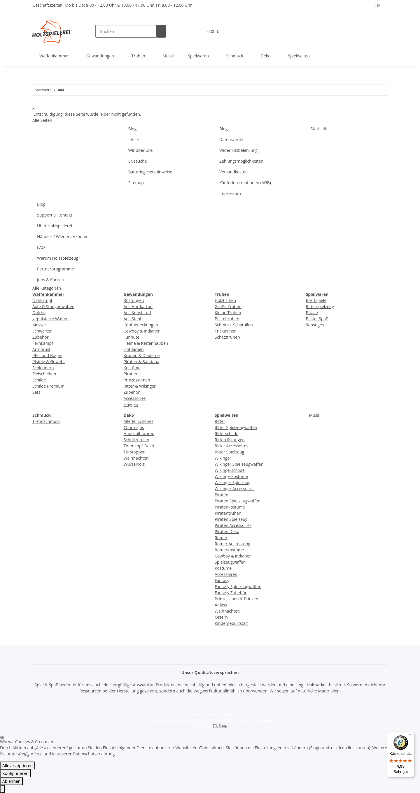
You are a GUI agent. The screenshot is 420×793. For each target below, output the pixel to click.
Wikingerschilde (230, 470)
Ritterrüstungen (230, 439)
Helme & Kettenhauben (146, 343)
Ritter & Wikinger (140, 386)
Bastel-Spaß (317, 318)
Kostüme (132, 367)
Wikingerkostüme (231, 476)
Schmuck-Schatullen (234, 325)
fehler (133, 139)
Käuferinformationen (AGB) (245, 182)
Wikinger (223, 458)
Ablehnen (11, 781)
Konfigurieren (15, 773)
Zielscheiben (44, 374)
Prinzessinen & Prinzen (236, 599)
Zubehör (40, 337)
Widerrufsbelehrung (238, 150)
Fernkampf (42, 343)
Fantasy (222, 580)
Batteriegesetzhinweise (150, 172)
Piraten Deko (227, 531)
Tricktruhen (226, 331)
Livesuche (137, 161)
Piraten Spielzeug (231, 519)
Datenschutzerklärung (94, 754)
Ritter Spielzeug (229, 452)
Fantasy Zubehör (230, 592)
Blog (132, 128)
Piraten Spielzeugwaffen (237, 501)
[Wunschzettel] (197, 31)
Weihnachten (136, 458)
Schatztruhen (227, 337)
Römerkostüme (229, 550)
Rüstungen (134, 300)
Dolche (39, 312)
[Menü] (410, 735)
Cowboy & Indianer (142, 331)
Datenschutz (231, 139)
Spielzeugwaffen (230, 562)
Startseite (320, 128)
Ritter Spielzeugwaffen (236, 427)
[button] (187, 31)
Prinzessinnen (137, 380)
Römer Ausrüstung (232, 543)
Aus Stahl (132, 318)
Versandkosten (233, 172)
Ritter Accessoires (231, 446)
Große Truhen (228, 306)
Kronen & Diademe (142, 355)
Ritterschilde (226, 433)
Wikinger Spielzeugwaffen (239, 464)
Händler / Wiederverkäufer (62, 236)
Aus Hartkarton (138, 306)
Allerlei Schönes (139, 421)
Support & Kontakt (54, 215)
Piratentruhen (228, 513)
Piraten (130, 374)
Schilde (39, 380)
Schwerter (42, 331)
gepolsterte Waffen (50, 318)
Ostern (221, 617)
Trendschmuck (46, 421)
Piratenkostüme (230, 507)
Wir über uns (140, 150)
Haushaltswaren (139, 433)
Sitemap (136, 182)
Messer (39, 325)
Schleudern (43, 367)
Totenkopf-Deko (139, 446)
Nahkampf (42, 300)
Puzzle (312, 312)
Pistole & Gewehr (48, 361)
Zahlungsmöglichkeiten (241, 161)
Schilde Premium (48, 386)
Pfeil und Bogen (47, 355)
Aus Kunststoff (137, 312)
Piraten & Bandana (142, 361)
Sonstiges (315, 325)
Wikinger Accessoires (234, 488)
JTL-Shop (220, 725)
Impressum (230, 193)
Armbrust (41, 349)
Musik (314, 415)
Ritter (220, 421)
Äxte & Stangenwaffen (53, 306)
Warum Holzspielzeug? (58, 258)
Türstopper (134, 452)
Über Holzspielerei (54, 225)
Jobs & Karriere (51, 279)
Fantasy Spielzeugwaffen (238, 586)
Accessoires (135, 398)
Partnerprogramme (55, 269)
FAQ (41, 247)
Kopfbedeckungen (141, 325)
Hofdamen (134, 349)
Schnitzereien (136, 439)
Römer (221, 537)
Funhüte (131, 337)
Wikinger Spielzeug (233, 482)
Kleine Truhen (228, 312)
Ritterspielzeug (320, 306)
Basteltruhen (227, 318)
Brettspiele (316, 300)
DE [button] (377, 5)
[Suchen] (125, 31)
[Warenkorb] (212, 31)
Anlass (221, 605)
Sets (36, 392)
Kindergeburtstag (231, 623)
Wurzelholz (134, 464)
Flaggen (131, 404)
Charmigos (134, 427)
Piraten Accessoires (233, 525)
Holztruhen (225, 300)
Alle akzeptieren (17, 765)
